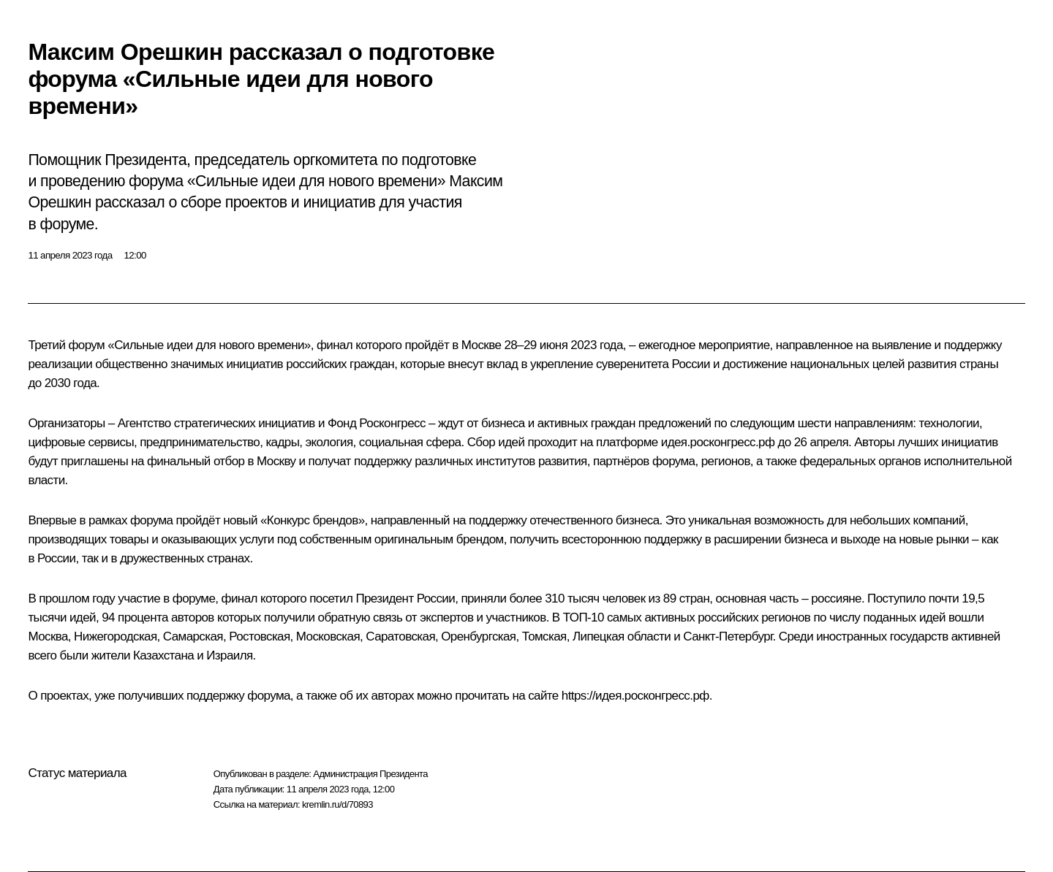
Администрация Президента (370, 773)
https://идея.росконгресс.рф (635, 696)
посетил (330, 598)
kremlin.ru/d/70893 (337, 804)
